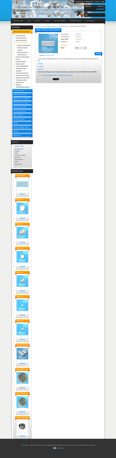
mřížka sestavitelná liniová (49, 75)
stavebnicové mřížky (63, 26)
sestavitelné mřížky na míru (64, 75)
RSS (98, 1)
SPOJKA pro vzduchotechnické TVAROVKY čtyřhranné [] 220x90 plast (21, 224)
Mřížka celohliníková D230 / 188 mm (21, 369)
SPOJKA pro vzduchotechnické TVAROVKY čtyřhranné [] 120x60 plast (21, 321)
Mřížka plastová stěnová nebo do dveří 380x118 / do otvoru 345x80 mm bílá (22, 175)
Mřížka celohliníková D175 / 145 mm (21, 393)
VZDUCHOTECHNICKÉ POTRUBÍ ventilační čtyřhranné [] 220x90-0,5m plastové (22, 345)
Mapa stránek (90, 1)
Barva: (63, 48)
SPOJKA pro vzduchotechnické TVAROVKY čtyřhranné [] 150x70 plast (21, 272)
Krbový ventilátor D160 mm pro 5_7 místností (22, 418)
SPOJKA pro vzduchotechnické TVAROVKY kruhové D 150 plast (22, 200)
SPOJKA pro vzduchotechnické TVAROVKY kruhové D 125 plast (22, 248)
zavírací (40, 69)
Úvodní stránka (79, 1)
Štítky (39, 75)
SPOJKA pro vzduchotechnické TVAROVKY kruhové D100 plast (22, 296)
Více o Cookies (60, 448)
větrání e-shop (38, 26)
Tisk (103, 1)
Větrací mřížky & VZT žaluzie (50, 26)
